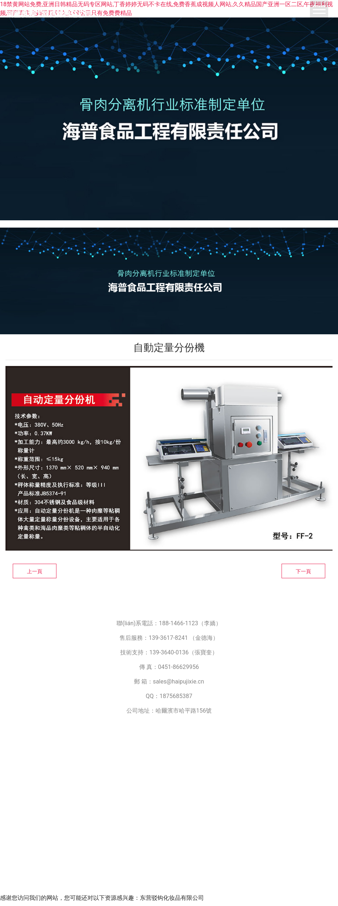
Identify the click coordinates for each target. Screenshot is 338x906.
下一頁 (303, 571)
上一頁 (34, 571)
